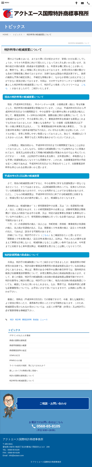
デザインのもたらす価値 (19, 335)
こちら (45, 235)
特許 (12, 319)
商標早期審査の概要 (18, 345)
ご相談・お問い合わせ (53, 403)
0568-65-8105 (48, 426)
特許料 (18, 319)
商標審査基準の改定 (18, 350)
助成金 (36, 319)
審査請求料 (27, 319)
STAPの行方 (14, 355)
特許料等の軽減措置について (21, 381)
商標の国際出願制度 (18, 340)
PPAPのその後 (15, 360)
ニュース (44, 319)
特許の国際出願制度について (21, 376)
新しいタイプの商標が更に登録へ (23, 371)
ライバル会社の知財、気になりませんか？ (27, 365)
